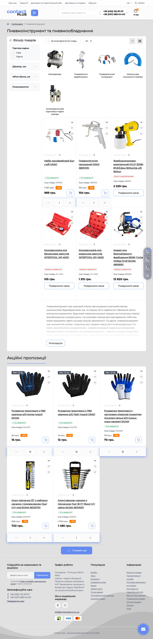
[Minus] (48, 203)
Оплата (130, 605)
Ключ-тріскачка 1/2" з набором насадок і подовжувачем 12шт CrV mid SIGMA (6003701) (30, 504)
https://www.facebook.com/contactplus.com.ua (58, 605)
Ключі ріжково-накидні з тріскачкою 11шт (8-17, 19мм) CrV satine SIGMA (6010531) (76, 504)
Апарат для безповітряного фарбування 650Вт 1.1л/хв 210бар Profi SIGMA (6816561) (128, 257)
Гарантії (24, 3)
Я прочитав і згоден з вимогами (28, 582)
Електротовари (98, 599)
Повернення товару (136, 599)
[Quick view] (72, 122)
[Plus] (70, 203)
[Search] (58, 13)
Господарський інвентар (102, 595)
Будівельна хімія (98, 582)
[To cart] (70, 193)
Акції (129, 609)
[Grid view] (140, 41)
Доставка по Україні (75, 3)
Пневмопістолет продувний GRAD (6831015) (89, 164)
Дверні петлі (96, 589)
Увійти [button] (139, 3)
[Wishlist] (72, 128)
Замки (93, 586)
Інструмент (17, 24)
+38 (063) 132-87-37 (113, 11)
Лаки (93, 576)
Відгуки (92, 3)
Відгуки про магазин (136, 595)
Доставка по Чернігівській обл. (46, 3)
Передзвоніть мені (15, 601)
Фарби (94, 572)
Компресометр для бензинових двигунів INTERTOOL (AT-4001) (56, 254)
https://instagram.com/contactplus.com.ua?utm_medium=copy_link (65, 605)
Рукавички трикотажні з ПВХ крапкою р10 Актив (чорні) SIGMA (28, 414)
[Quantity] (30, 452)
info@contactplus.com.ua (67, 612)
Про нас (13, 3)
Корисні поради (134, 572)
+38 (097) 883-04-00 (114, 14)
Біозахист (95, 579)
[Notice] (128, 193)
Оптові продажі (134, 602)
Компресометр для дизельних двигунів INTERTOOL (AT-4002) (91, 254)
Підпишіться (42, 575)
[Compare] (72, 133)
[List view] (132, 41)
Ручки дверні (97, 592)
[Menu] (34, 13)
